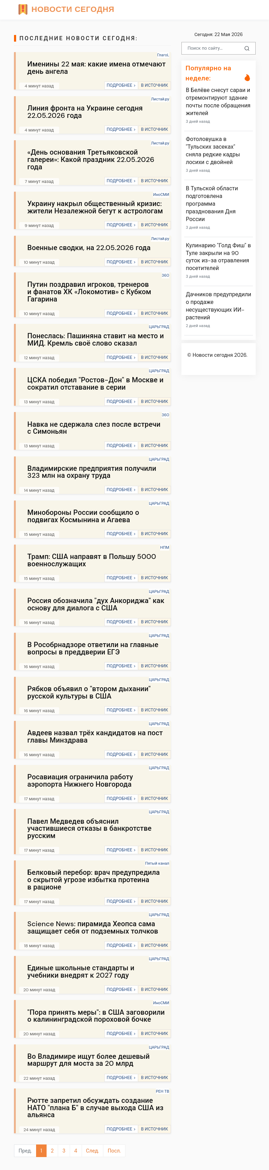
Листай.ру (160, 99)
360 (165, 275)
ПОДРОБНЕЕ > (121, 85)
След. (92, 1151)
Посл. (114, 1151)
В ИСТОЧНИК (154, 85)
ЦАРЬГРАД (159, 326)
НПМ (164, 547)
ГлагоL (163, 54)
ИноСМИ (161, 194)
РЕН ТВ (162, 1091)
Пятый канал (157, 863)
